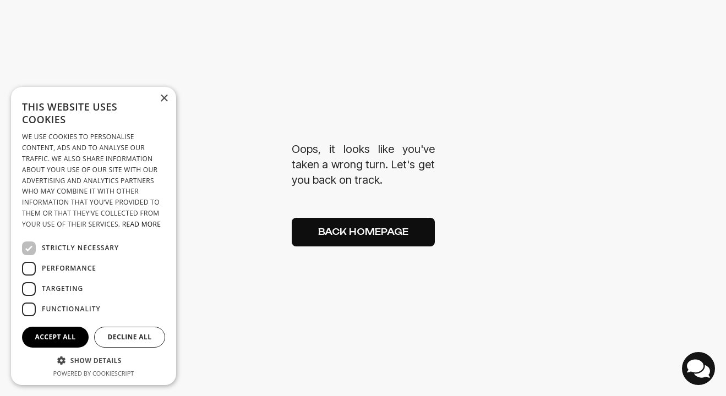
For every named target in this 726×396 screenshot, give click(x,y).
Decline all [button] (130, 337)
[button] (93, 360)
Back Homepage (363, 232)
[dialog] (93, 236)
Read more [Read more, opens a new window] (141, 224)
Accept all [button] (55, 337)
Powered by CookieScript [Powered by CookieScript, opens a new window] (93, 373)
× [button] (164, 99)
